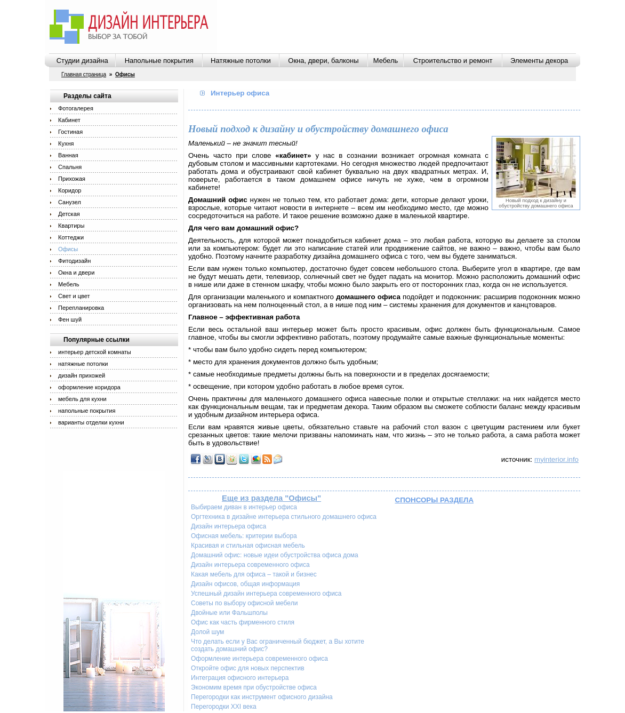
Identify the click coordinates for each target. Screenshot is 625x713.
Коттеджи (71, 237)
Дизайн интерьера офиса (228, 526)
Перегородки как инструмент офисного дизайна (262, 697)
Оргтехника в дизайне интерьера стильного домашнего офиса (283, 516)
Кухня (66, 143)
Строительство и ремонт (453, 61)
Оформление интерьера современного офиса (259, 658)
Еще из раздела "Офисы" (271, 498)
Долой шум (207, 632)
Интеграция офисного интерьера (240, 678)
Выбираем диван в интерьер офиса (244, 507)
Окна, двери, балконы (323, 61)
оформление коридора (89, 387)
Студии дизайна (82, 61)
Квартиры (71, 225)
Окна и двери (76, 272)
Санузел (69, 202)
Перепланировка (81, 308)
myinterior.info (556, 459)
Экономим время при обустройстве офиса (254, 687)
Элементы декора (539, 61)
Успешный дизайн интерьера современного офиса (266, 593)
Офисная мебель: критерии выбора (244, 536)
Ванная (68, 155)
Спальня (70, 167)
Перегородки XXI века (224, 706)
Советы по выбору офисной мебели (244, 603)
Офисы (68, 249)
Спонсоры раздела (434, 500)
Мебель (385, 61)
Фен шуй (70, 319)
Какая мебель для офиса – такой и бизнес (254, 574)
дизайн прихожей (81, 375)
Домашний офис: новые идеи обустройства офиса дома (274, 555)
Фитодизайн (74, 261)
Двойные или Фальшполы (229, 612)
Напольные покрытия (159, 61)
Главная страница (83, 74)
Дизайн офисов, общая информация (245, 584)
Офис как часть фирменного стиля (242, 622)
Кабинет (69, 120)
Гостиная (70, 132)
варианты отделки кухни (91, 422)
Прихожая (71, 178)
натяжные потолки (83, 363)
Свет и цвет (74, 296)
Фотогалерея (75, 108)
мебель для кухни (82, 399)
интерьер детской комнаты (94, 352)
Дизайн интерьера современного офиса (250, 564)
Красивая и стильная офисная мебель (248, 545)
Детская (69, 214)
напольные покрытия (86, 410)
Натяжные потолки (241, 61)
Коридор (69, 190)
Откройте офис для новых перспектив (248, 668)
